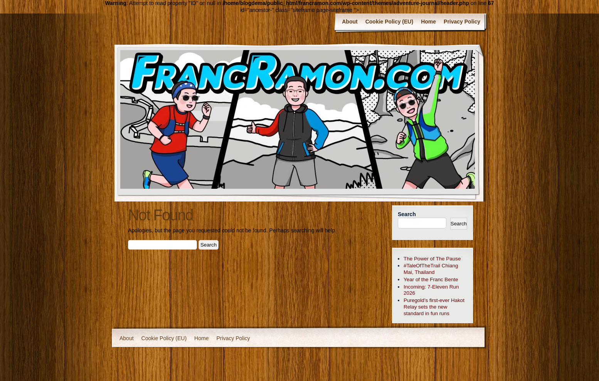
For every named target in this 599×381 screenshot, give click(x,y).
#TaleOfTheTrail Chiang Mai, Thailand (431, 269)
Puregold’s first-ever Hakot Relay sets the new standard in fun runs (434, 306)
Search (407, 214)
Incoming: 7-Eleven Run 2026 (431, 290)
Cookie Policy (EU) (389, 21)
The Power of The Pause (432, 259)
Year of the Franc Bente (431, 279)
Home (428, 21)
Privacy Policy (462, 21)
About (349, 21)
